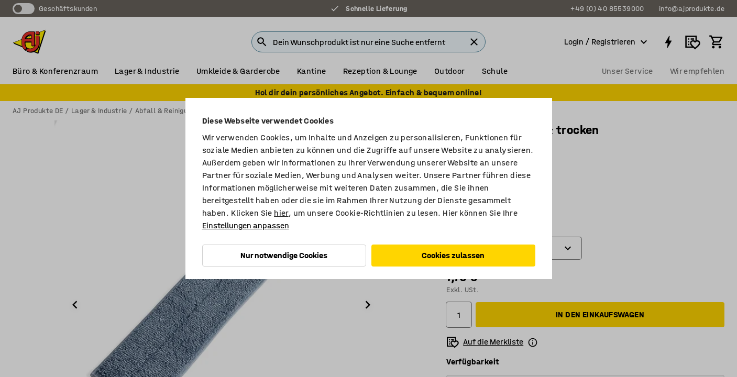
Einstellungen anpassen (245, 225)
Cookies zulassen (453, 255)
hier (281, 213)
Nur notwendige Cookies (283, 255)
